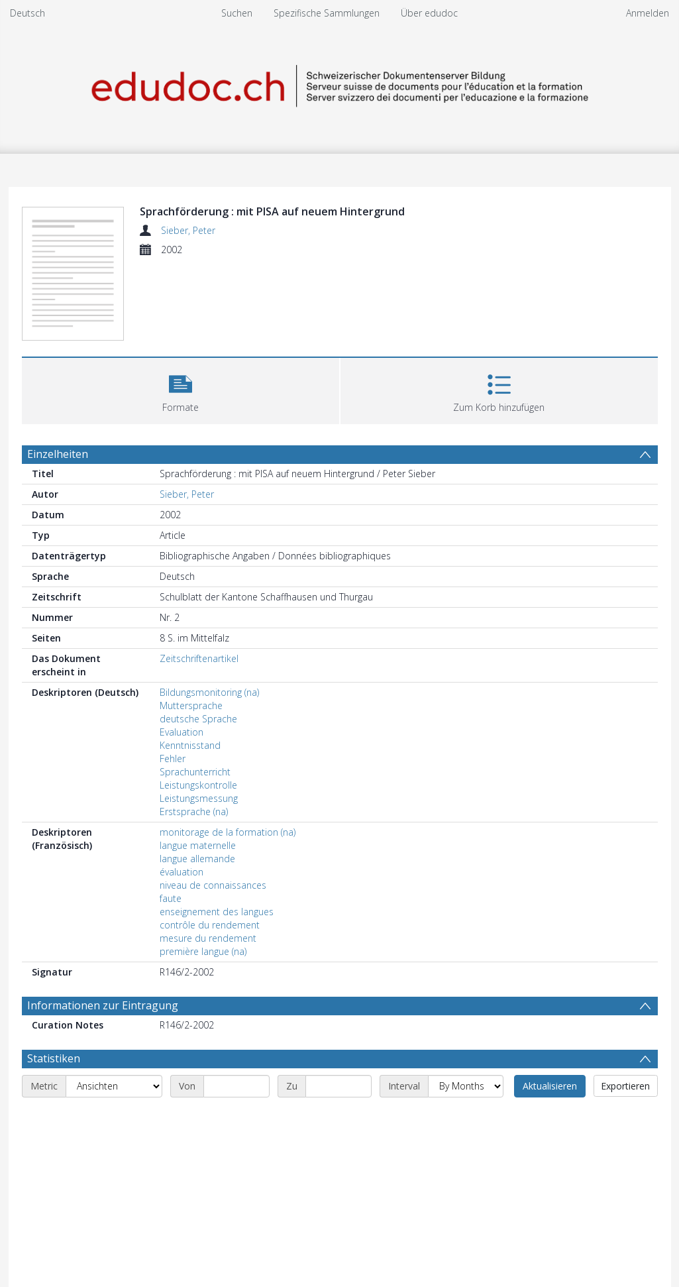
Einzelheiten (57, 454)
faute (171, 898)
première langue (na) (203, 951)
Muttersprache (191, 705)
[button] (180, 389)
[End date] (338, 1086)
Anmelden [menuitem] (647, 13)
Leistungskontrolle (198, 785)
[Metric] (114, 1086)
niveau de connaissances (213, 885)
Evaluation (181, 732)
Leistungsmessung (199, 798)
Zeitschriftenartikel (199, 658)
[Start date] (236, 1086)
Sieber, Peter (188, 230)
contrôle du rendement (210, 925)
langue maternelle (198, 845)
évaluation (181, 872)
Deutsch (27, 13)
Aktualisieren (550, 1086)
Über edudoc (429, 13)
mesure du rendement (208, 938)
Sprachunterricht (195, 771)
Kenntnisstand (190, 745)
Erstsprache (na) (194, 811)
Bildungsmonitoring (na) (209, 692)
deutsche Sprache (198, 718)
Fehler (172, 758)
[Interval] (465, 1086)
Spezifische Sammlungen (327, 13)
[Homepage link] (340, 83)
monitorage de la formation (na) (227, 832)
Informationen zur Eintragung (102, 1005)
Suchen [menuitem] (236, 13)
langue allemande (197, 858)
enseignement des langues (217, 911)
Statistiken (53, 1058)
